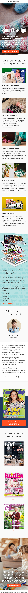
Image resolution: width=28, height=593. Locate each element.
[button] (26, 2)
